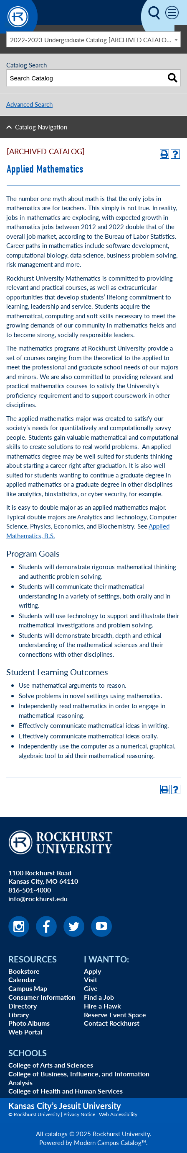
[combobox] (93, 39)
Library (18, 1014)
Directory (22, 1006)
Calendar (21, 979)
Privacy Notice (79, 1114)
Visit (90, 979)
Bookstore (24, 971)
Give (91, 988)
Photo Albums (29, 1023)
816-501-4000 (29, 890)
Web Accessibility (118, 1114)
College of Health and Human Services (65, 1091)
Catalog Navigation (41, 126)
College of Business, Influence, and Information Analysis (78, 1078)
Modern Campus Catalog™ (110, 1142)
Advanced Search (29, 104)
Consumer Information (42, 997)
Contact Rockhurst (111, 1023)
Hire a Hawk (102, 1006)
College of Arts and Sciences (50, 1065)
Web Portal (25, 1032)
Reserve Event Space (115, 1014)
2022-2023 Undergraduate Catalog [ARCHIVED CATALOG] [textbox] (91, 39)
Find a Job (99, 997)
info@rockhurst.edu (38, 898)
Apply (92, 971)
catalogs (56, 1133)
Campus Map (27, 988)
